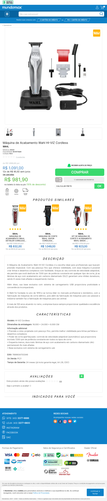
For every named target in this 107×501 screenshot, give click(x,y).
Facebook (12, 432)
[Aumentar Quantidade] (60, 178)
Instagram (12, 427)
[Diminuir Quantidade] (60, 181)
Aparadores (7, 25)
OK (99, 186)
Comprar (79, 172)
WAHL (6, 146)
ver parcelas (8, 174)
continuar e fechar (95, 492)
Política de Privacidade (41, 493)
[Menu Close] (7, 14)
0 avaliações (20, 157)
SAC (8, 437)
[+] (81, 376)
